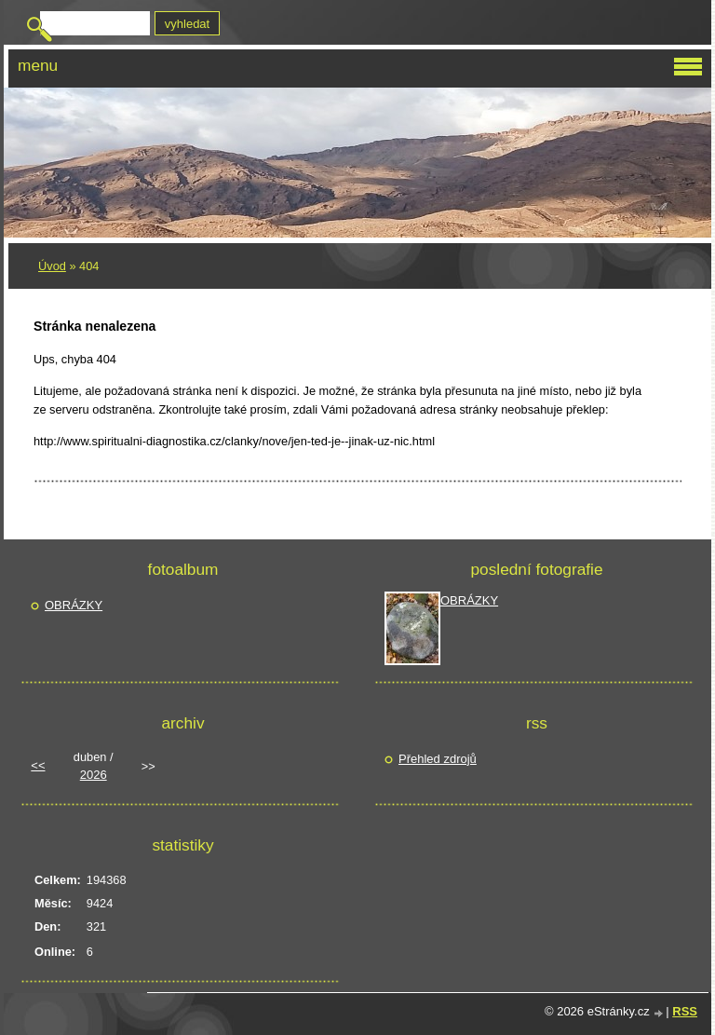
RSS (684, 1011)
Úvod (52, 266)
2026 (93, 775)
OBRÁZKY (73, 605)
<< (38, 765)
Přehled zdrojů (437, 759)
